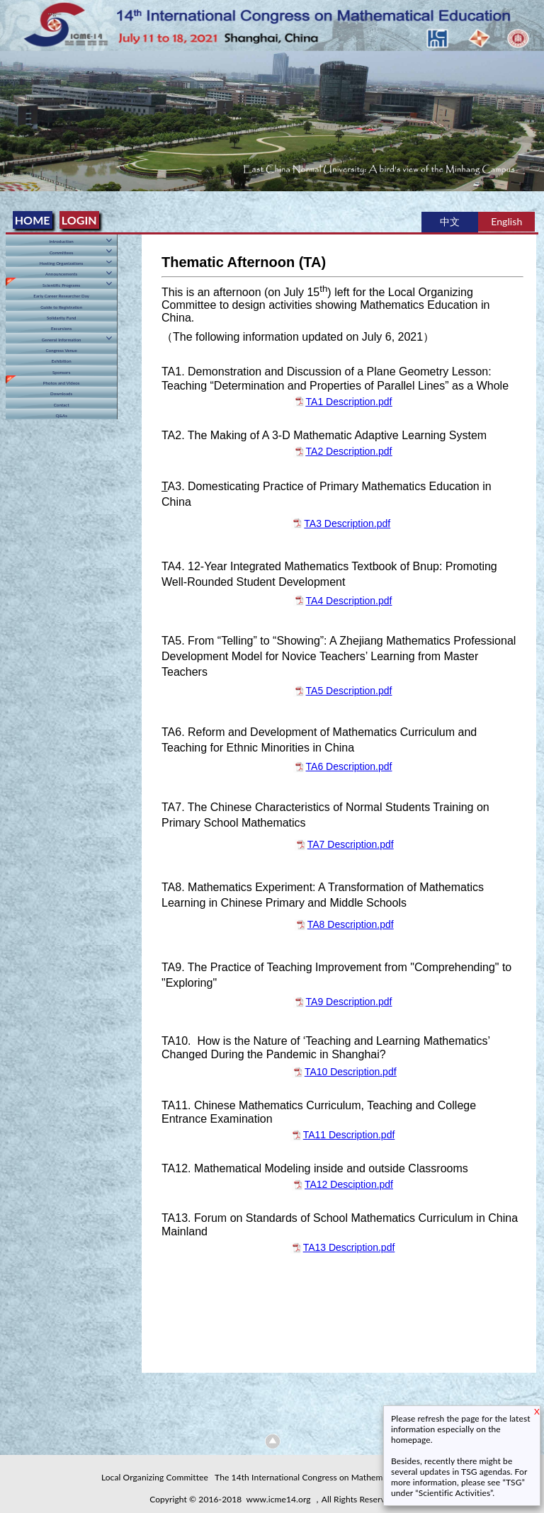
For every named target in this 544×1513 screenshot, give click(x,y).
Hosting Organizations (62, 263)
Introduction (62, 241)
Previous (13, 113)
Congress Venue (60, 350)
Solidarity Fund (61, 317)
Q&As (61, 415)
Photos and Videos (61, 382)
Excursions (61, 328)
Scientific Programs (61, 285)
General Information (61, 339)
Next (530, 113)
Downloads (61, 393)
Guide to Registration (61, 307)
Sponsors (61, 372)
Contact (61, 404)
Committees (62, 252)
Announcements (61, 273)
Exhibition (62, 360)
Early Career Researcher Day (61, 295)
